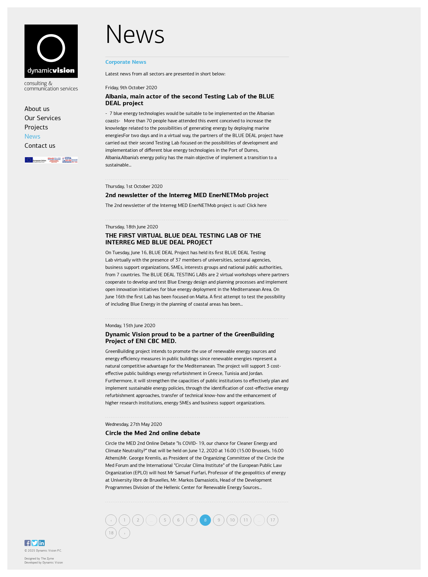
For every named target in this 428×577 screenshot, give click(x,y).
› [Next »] (124, 533)
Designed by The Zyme (40, 558)
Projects (36, 127)
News (32, 136)
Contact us (39, 146)
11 (245, 520)
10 (232, 520)
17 (272, 520)
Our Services (42, 118)
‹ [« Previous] (111, 520)
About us (37, 109)
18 (111, 533)
